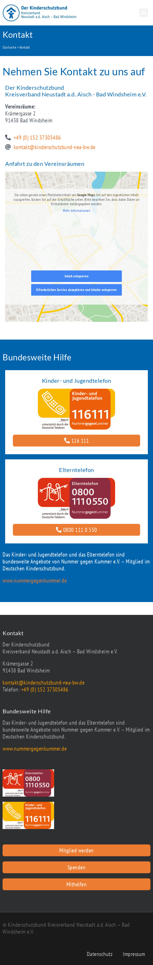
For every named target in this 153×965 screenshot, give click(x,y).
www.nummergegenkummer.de (35, 580)
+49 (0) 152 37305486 (45, 689)
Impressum (134, 954)
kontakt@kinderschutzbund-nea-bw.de (43, 682)
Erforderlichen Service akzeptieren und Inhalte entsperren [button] (76, 289)
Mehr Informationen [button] (76, 210)
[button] (143, 12)
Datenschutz (100, 954)
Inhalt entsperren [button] (77, 276)
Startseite (9, 47)
